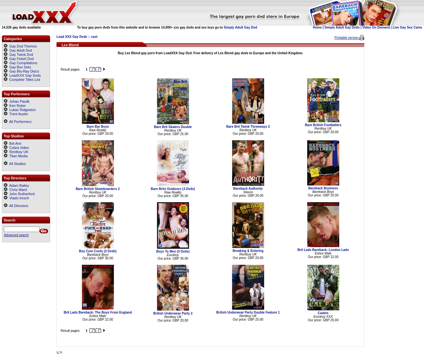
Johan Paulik (17, 101)
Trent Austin (16, 114)
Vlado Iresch (16, 198)
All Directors (16, 206)
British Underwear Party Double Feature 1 (248, 312)
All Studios (15, 164)
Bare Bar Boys (98, 126)
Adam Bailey (16, 185)
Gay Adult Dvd (20, 50)
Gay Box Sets (20, 67)
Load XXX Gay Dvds (71, 37)
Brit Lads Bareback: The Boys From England (98, 312)
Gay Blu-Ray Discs (24, 71)
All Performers (17, 122)
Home (317, 27)
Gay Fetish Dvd (21, 59)
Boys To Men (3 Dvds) (173, 251)
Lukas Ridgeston (20, 110)
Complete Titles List (22, 80)
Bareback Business (323, 188)
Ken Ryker (15, 106)
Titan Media (16, 156)
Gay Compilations (23, 63)
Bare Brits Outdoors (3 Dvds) (173, 189)
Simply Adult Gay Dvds (342, 27)
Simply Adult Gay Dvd (240, 27)
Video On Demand (376, 27)
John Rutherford (19, 194)
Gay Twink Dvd (21, 54)
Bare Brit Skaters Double (173, 127)
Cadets (323, 313)
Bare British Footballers (323, 125)
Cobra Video (16, 148)
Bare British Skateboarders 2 (98, 189)
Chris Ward (15, 190)
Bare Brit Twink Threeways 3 (248, 126)
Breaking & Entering (248, 251)
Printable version (346, 37)
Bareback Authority (248, 188)
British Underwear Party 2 (172, 313)
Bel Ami (12, 143)
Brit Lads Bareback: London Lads (323, 250)
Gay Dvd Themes (23, 46)
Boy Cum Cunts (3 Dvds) (98, 251)
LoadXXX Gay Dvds (25, 75)
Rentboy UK (16, 152)
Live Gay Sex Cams (407, 27)
